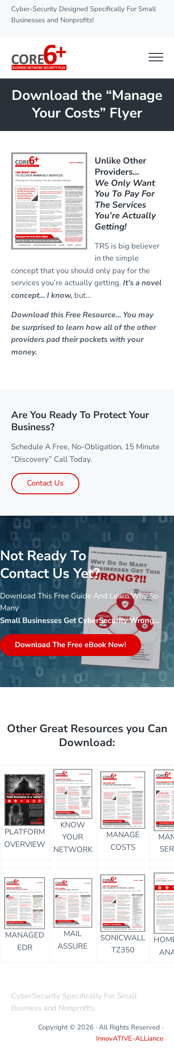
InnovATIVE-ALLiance (129, 1038)
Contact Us (45, 483)
